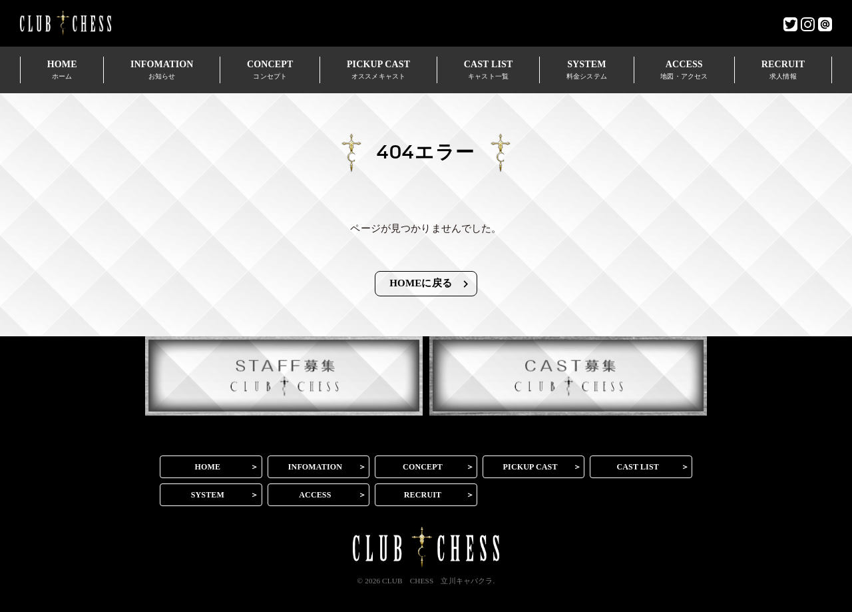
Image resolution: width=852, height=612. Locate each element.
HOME (62, 69)
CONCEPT (270, 69)
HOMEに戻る (430, 284)
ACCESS (684, 69)
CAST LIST (488, 69)
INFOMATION (161, 69)
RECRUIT (783, 69)
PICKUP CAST (378, 69)
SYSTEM (586, 69)
